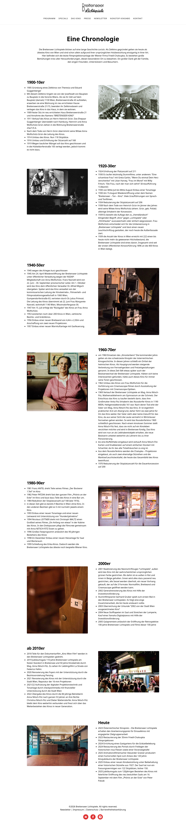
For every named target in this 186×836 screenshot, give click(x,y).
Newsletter (100, 18)
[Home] (93, 8)
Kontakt (138, 18)
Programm (50, 18)
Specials (63, 18)
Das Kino (76, 18)
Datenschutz (92, 809)
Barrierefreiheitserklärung (113, 809)
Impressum (78, 809)
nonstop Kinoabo (120, 18)
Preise (87, 18)
